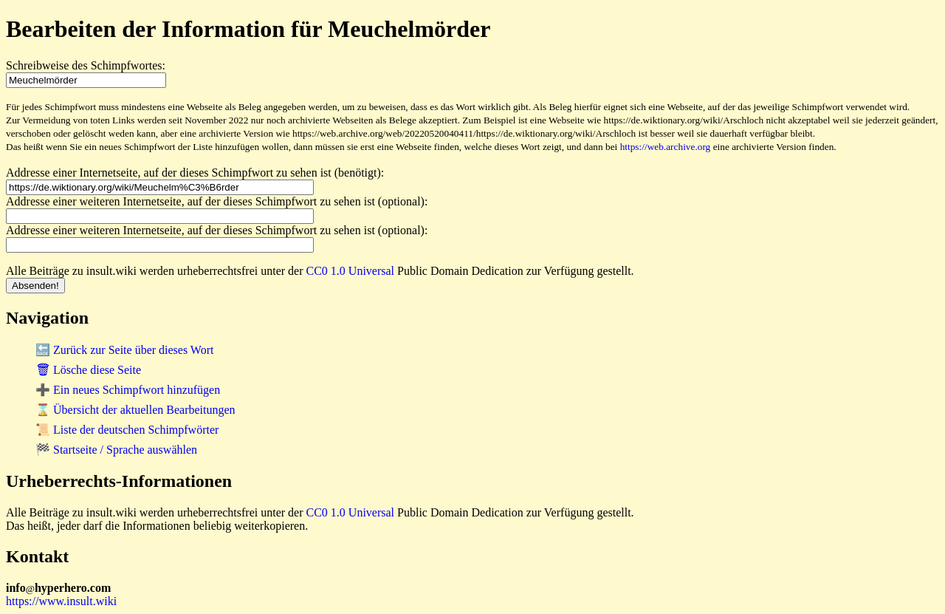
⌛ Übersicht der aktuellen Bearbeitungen (135, 409)
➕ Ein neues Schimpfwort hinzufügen (127, 389)
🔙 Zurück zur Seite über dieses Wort (124, 350)
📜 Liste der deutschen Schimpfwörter (127, 429)
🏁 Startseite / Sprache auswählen (116, 449)
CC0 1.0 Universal (350, 271)
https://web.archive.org (665, 146)
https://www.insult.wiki (61, 601)
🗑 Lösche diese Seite (88, 370)
